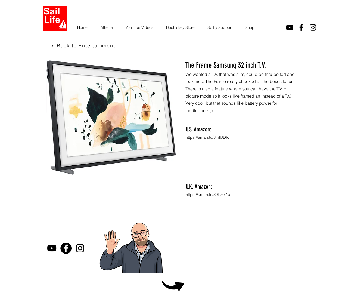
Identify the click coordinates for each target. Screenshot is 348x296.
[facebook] (301, 27)
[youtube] (289, 27)
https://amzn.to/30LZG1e (208, 194)
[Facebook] (66, 248)
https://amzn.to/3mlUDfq (207, 137)
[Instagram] (313, 27)
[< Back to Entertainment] (84, 45)
